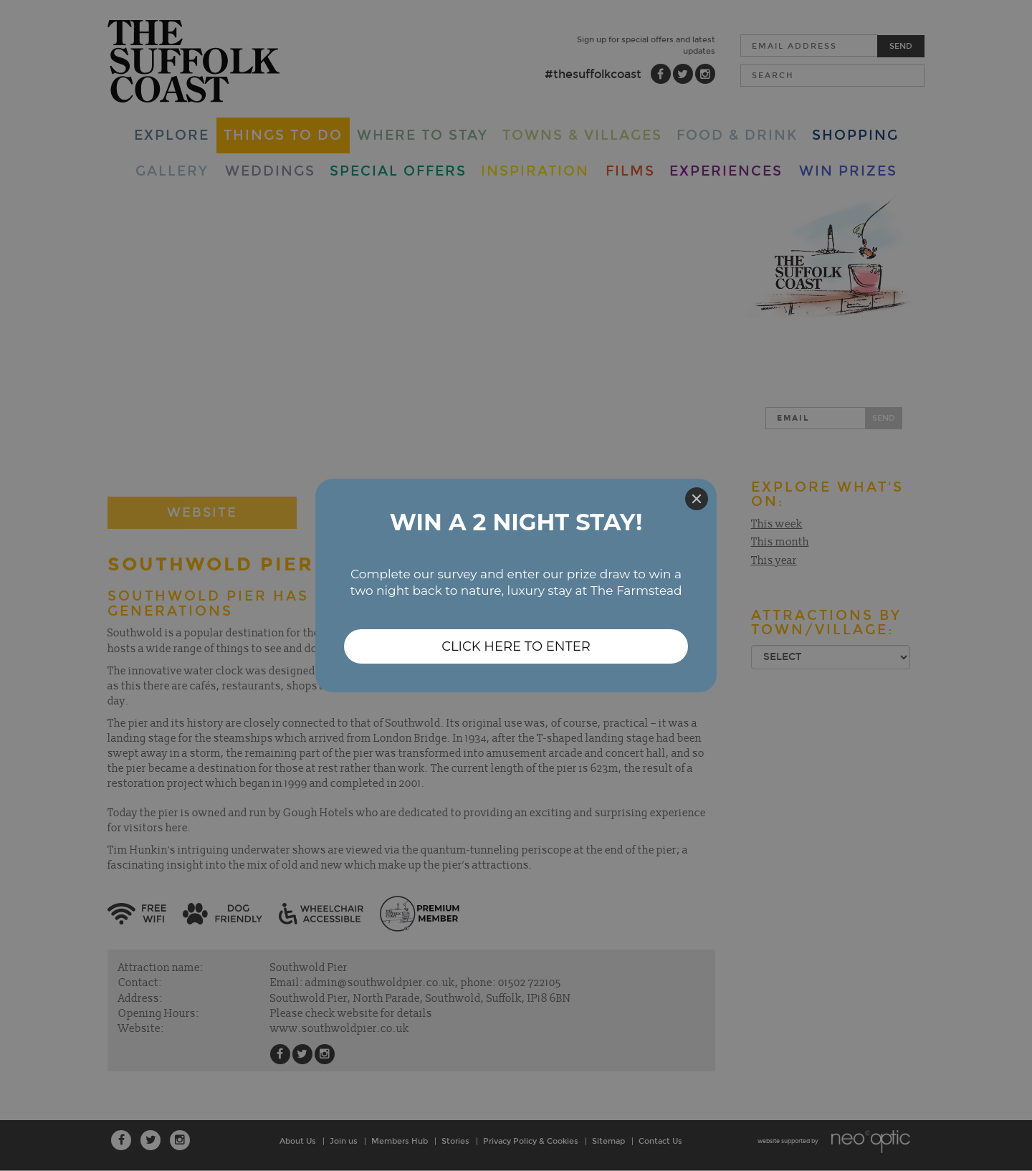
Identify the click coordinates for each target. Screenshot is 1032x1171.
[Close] (696, 498)
